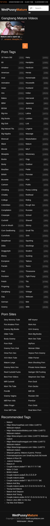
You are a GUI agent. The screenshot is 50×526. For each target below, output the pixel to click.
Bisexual (12, 139)
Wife (37, 307)
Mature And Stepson (15, 492)
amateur (7, 39)
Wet (37, 302)
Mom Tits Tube (10, 386)
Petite (37, 169)
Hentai (37, 72)
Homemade (37, 78)
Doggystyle (12, 251)
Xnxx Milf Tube (10, 410)
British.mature (12, 472)
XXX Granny (33, 329)
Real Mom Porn (34, 410)
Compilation (12, 210)
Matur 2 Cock (12, 469)
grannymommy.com (16, 2)
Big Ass (12, 113)
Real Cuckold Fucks (12, 372)
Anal (12, 78)
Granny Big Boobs (11, 329)
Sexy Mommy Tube (12, 320)
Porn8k (7, 391)
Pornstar (37, 174)
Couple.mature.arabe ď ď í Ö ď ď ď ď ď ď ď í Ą (26, 486)
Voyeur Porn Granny (36, 353)
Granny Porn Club (11, 348)
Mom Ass (32, 324)
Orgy (37, 159)
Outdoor (37, 164)
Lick (37, 123)
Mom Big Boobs (35, 334)
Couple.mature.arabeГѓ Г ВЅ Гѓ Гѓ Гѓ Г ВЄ (24, 480)
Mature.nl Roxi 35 (14, 458)
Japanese (37, 103)
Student (37, 251)
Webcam (37, 297)
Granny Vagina (10, 396)
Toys (37, 286)
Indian (37, 93)
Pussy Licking (37, 190)
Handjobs (37, 62)
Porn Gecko (33, 386)
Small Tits (37, 230)
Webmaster (21, 521)
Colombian (12, 205)
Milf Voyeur (33, 320)
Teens (37, 266)
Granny (12, 307)
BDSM (12, 108)
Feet (12, 271)
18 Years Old (12, 57)
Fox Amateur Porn (11, 324)
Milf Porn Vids (9, 401)
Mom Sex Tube (34, 339)
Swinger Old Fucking (37, 372)
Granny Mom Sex (11, 367)
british (22, 39)
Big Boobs (12, 118)
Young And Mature (14, 489)
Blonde (12, 149)
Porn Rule (8, 343)
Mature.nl (10, 464)
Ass (12, 93)
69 (12, 62)
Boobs (12, 159)
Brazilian (12, 169)
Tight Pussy (37, 276)
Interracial (37, 98)
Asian (12, 88)
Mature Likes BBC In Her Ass (19, 500)
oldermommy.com (41, 2)
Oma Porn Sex (10, 353)
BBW (12, 103)
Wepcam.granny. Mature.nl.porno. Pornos (24, 453)
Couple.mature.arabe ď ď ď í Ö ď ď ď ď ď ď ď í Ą (27, 497)
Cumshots (12, 235)
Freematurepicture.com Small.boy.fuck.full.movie (27, 455)
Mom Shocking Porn (36, 362)
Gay (12, 297)
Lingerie (37, 129)
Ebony (12, 256)
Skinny (37, 225)
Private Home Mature (37, 367)
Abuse (30, 521)
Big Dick (12, 123)
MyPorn (31, 343)
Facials (12, 266)
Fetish (12, 281)
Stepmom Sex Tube (36, 377)
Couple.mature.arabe (15, 478)
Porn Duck (32, 382)
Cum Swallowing (12, 230)
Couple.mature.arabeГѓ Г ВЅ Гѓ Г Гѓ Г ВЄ (24, 467)
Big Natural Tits (12, 129)
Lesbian (37, 118)
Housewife (37, 83)
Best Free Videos (11, 377)
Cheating (12, 190)
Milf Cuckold (9, 382)
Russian (37, 210)
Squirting (37, 241)
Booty (12, 164)
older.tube (29, 2)
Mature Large (9, 362)
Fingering (12, 286)
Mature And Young (14, 494)
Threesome (37, 271)
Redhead (37, 195)
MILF (37, 149)
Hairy (37, 57)
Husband (37, 88)
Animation (12, 83)
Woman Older (34, 348)
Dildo (12, 246)
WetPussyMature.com (35, 518)
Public (37, 184)
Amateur (12, 67)
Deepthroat (12, 241)
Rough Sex (37, 205)
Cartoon (12, 184)
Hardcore (37, 67)
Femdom (12, 276)
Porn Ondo (32, 405)
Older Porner (33, 358)
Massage (37, 134)
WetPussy (14, 9)
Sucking (37, 256)
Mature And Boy (13, 483)
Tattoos (37, 261)
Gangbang (12, 291)
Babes (12, 98)
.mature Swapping (14, 461)
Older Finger (9, 405)
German (12, 302)
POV (37, 179)
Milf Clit (31, 391)
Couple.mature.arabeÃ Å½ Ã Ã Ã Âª (22, 475)
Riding (37, 200)
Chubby (12, 195)
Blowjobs (12, 154)
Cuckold (12, 220)
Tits (37, 281)
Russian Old (33, 396)
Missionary (37, 154)
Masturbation (37, 139)
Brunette (12, 179)
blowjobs (15, 39)
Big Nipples (12, 134)
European (12, 261)
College (12, 200)
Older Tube (8, 334)
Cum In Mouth (12, 225)
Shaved (37, 220)
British (12, 174)
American (12, 72)
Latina (37, 113)
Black (12, 144)
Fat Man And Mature (15, 503)
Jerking (37, 108)
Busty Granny (9, 339)
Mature (37, 144)
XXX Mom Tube (10, 358)
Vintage (37, 291)
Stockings (37, 246)
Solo (37, 235)
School (37, 215)
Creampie (12, 215)
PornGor (31, 401)
